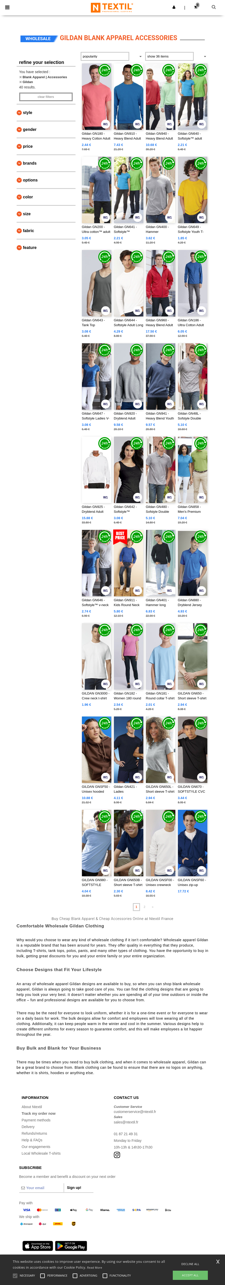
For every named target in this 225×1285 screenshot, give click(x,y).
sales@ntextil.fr (126, 1122)
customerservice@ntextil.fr (135, 1112)
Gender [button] (30, 129)
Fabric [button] (28, 231)
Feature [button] (30, 247)
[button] (174, 7)
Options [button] (30, 180)
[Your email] (41, 1187)
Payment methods (36, 1120)
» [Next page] (153, 907)
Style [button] (27, 112)
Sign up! (74, 1188)
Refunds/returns (34, 1133)
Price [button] (28, 146)
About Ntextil (32, 1107)
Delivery (28, 1127)
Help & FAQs (32, 1140)
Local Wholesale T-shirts (41, 1153)
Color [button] (28, 197)
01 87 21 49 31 (126, 1134)
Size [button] (27, 214)
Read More (94, 1267)
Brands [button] (30, 163)
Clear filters (46, 97)
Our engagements (36, 1147)
